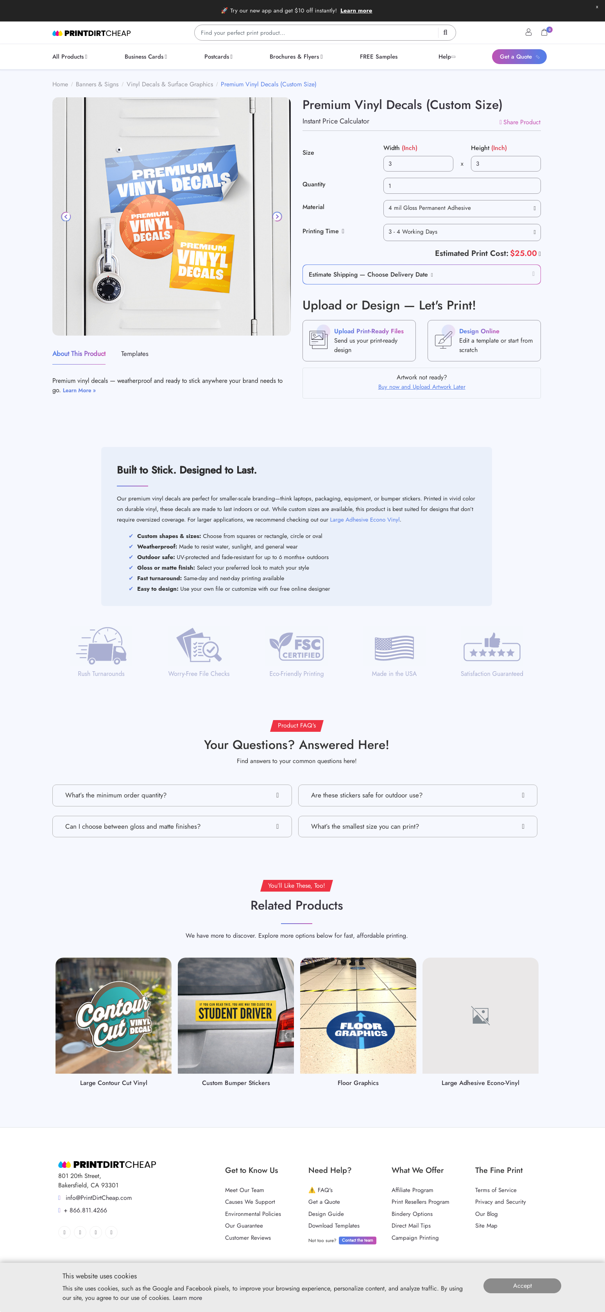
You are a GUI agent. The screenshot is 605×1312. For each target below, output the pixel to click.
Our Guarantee (244, 1225)
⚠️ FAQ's (320, 1190)
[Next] (277, 216)
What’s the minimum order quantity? (172, 795)
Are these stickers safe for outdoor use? (418, 795)
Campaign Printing (415, 1237)
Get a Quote (324, 1202)
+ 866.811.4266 (82, 1210)
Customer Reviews (248, 1237)
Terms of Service (496, 1190)
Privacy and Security (500, 1202)
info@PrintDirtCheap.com (95, 1197)
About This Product (79, 353)
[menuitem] (71, 56)
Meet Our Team (244, 1190)
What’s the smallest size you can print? (418, 826)
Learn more (356, 10)
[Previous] (66, 216)
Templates (135, 353)
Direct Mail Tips (411, 1225)
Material (313, 206)
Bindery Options (412, 1214)
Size (308, 152)
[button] (430, 274)
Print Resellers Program (420, 1202)
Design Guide (326, 1214)
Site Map (486, 1225)
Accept (522, 1285)
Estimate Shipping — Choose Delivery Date (368, 274)
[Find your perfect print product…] (325, 33)
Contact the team (357, 1240)
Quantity (314, 184)
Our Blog (486, 1214)
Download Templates (334, 1225)
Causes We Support (250, 1202)
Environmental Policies (253, 1214)
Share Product (520, 122)
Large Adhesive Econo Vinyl (365, 519)
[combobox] (462, 208)
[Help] (539, 253)
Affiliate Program (412, 1190)
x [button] (597, 6)
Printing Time (323, 231)
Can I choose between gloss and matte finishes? (172, 826)
